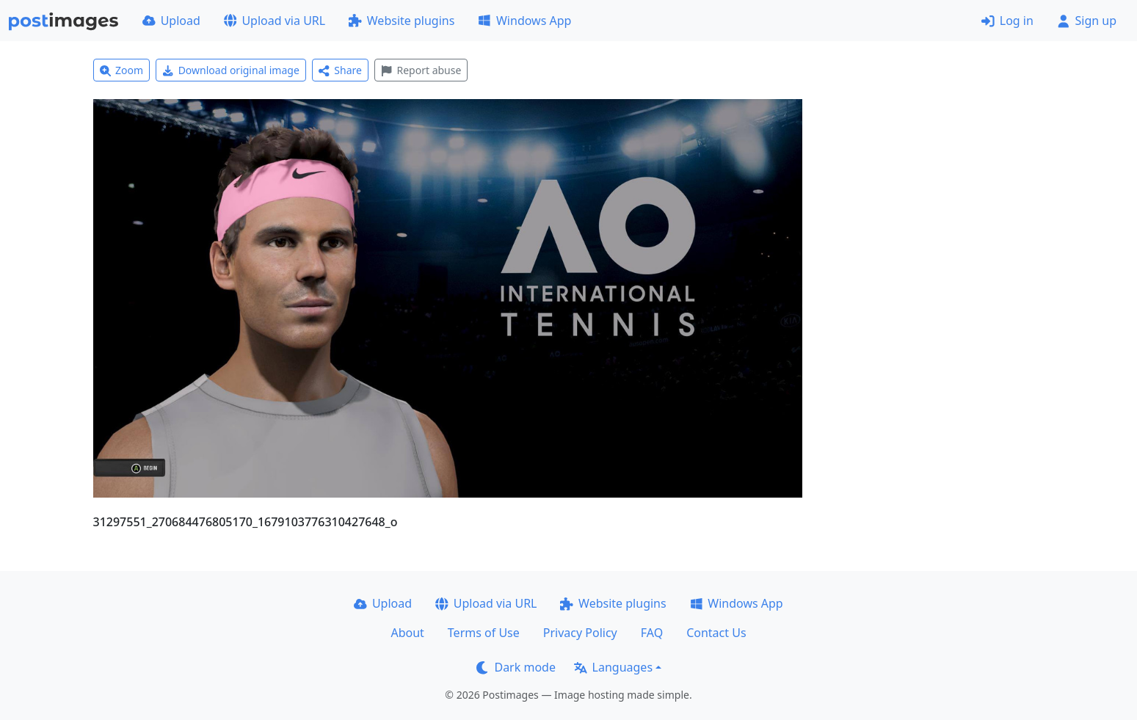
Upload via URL (274, 20)
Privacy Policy (580, 633)
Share (340, 70)
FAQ (652, 633)
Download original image (230, 70)
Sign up (1086, 20)
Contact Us (716, 633)
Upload (171, 20)
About (407, 633)
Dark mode (516, 667)
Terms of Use (484, 633)
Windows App (524, 20)
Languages (613, 667)
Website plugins (401, 20)
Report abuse (421, 70)
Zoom (122, 70)
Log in (1007, 20)
